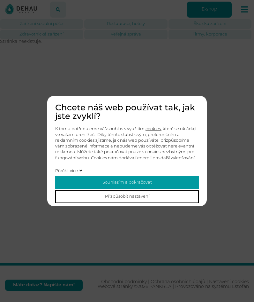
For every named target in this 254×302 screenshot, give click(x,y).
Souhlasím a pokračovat (127, 182)
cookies (153, 129)
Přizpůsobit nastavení (127, 197)
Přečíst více (66, 171)
